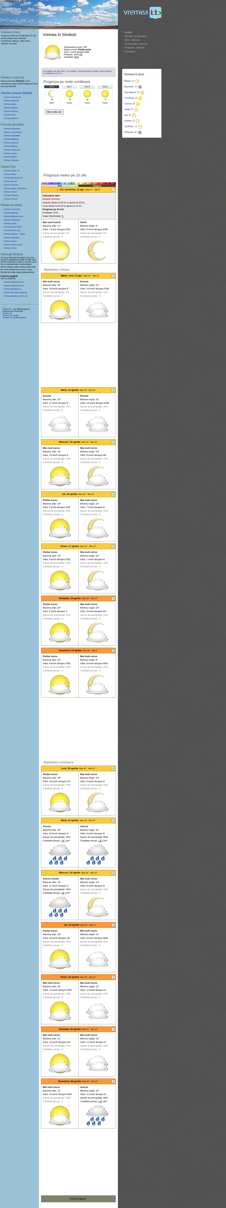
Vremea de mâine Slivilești (15, 292)
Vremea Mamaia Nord (13, 216)
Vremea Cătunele (11, 160)
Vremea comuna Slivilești (16, 92)
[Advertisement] (78, 143)
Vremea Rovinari (11, 185)
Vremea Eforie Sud (12, 230)
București (128, 86)
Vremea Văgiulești (12, 135)
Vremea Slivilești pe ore (14, 285)
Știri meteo (132, 40)
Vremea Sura (9, 115)
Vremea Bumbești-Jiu (13, 178)
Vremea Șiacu (10, 104)
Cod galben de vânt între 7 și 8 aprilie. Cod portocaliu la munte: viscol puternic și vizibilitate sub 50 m (77, 72)
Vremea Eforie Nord (12, 227)
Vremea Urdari (10, 153)
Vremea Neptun (10, 234)
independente (28, 272)
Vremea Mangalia (11, 237)
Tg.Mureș (128, 126)
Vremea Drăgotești (12, 129)
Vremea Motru (10, 174)
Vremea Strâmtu (11, 111)
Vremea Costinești (12, 220)
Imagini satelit (135, 47)
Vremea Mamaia (11, 213)
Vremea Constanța (12, 209)
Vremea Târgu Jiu (11, 171)
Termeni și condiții (10, 315)
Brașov (127, 81)
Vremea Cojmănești (12, 97)
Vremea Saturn (10, 241)
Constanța (129, 98)
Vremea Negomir (11, 143)
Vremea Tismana (11, 195)
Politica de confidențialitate (14, 317)
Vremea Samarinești (13, 132)
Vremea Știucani (11, 108)
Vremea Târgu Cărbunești (15, 188)
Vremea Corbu (10, 223)
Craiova (128, 103)
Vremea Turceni (11, 199)
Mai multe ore (54, 111)
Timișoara (129, 132)
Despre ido (7, 313)
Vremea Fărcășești (12, 150)
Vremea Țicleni (10, 192)
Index (128, 32)
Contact (130, 51)
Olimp (22, 234)
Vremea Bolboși (11, 146)
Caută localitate (136, 36)
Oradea (127, 121)
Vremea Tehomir (11, 118)
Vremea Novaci (10, 181)
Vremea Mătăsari (11, 139)
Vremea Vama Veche (13, 245)
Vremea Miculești (11, 100)
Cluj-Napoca (130, 92)
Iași (126, 115)
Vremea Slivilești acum (14, 282)
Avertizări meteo (136, 44)
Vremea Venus (10, 248)
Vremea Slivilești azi (12, 289)
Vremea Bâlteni (10, 157)
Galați (127, 109)
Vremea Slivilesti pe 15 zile (15, 296)
